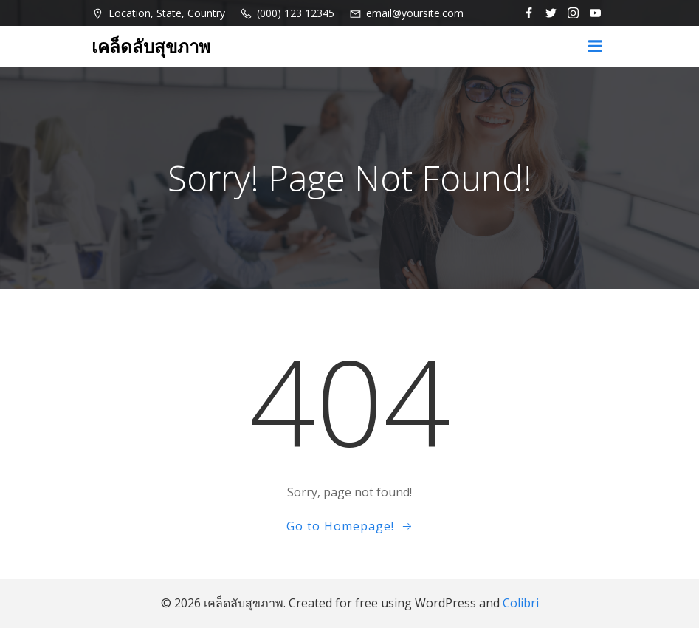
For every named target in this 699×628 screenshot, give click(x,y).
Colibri (521, 603)
